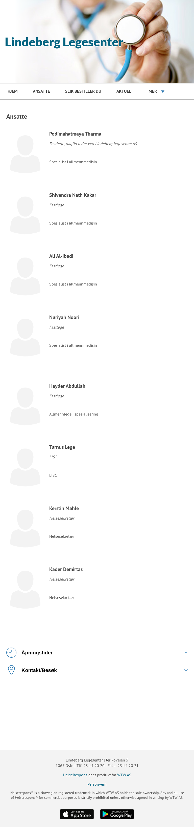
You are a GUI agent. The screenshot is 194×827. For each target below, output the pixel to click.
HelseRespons (75, 774)
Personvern (97, 784)
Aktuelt (124, 91)
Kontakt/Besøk (31, 670)
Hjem (13, 91)
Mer (153, 91)
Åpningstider (29, 653)
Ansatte (41, 91)
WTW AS (124, 774)
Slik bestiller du (83, 91)
